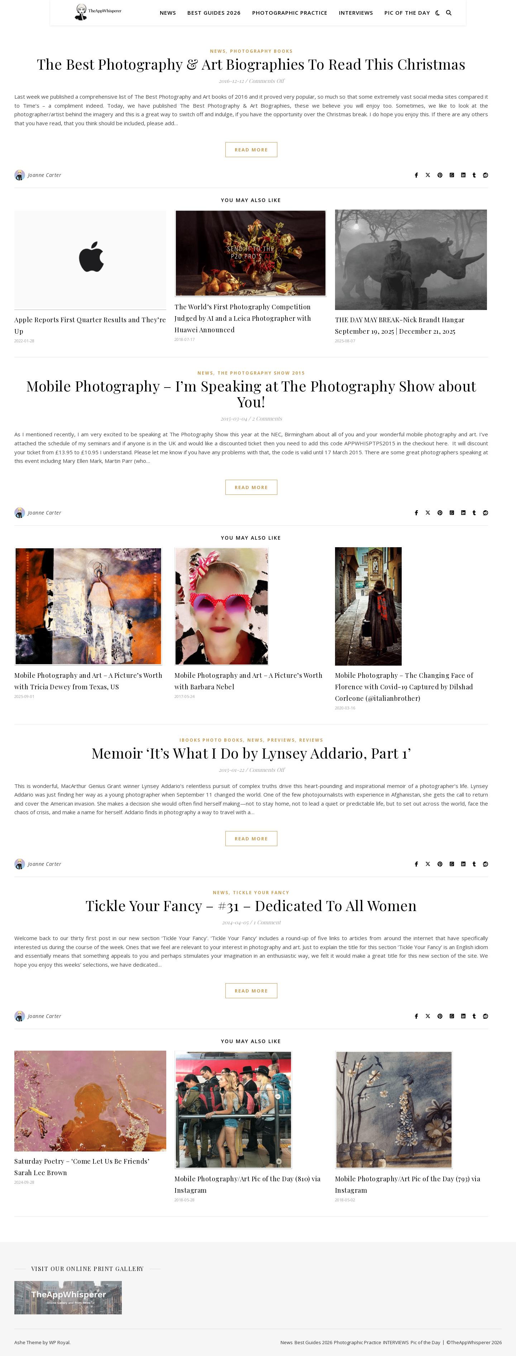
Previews (281, 740)
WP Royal (59, 1342)
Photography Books (261, 51)
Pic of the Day (407, 12)
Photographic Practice (290, 12)
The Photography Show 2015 (261, 373)
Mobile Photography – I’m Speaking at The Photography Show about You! (251, 393)
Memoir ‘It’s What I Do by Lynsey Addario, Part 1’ (251, 752)
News (168, 12)
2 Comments (267, 418)
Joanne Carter (45, 175)
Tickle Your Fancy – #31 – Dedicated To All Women (251, 905)
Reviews (311, 740)
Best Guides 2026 (214, 12)
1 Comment (267, 922)
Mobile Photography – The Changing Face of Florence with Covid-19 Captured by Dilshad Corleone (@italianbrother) (404, 687)
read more (251, 149)
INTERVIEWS (356, 12)
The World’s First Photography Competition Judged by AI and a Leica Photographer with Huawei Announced (243, 318)
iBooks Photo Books (211, 740)
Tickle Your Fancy (261, 893)
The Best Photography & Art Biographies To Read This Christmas (251, 63)
